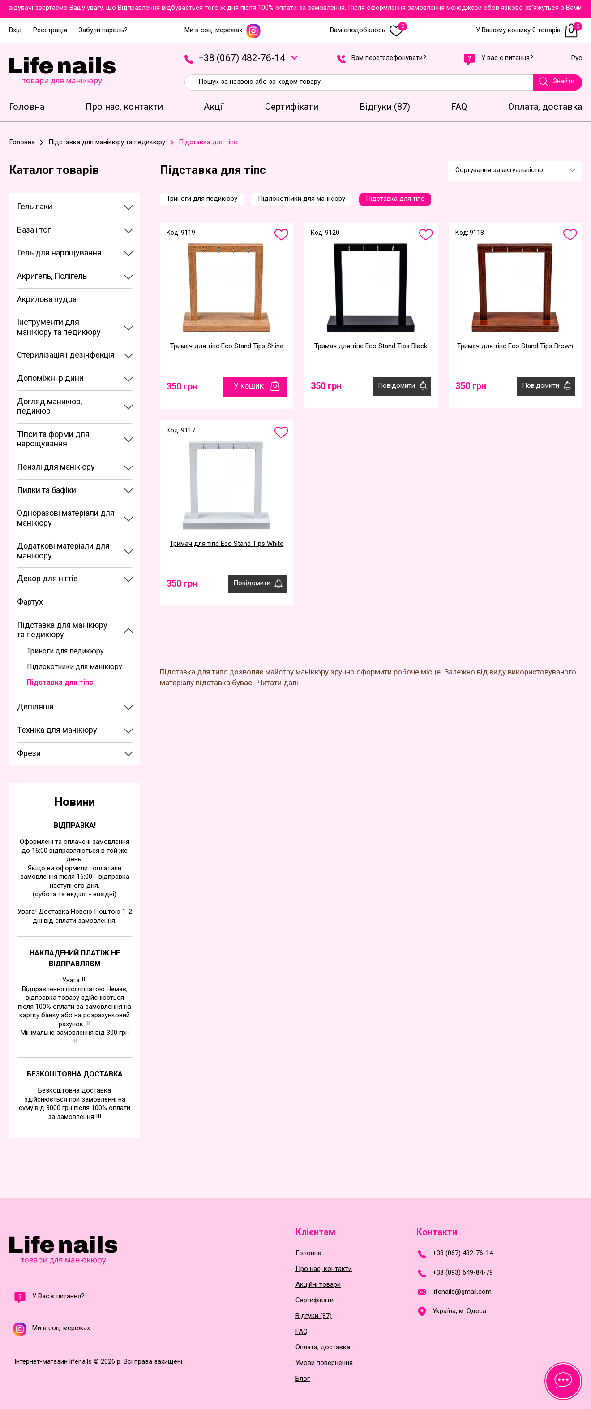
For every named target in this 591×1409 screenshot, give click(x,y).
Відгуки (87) (314, 1316)
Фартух (30, 601)
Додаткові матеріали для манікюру (63, 550)
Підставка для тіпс (60, 682)
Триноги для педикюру (65, 651)
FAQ (302, 1331)
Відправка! (75, 825)
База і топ (34, 229)
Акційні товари (318, 1284)
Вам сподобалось (368, 30)
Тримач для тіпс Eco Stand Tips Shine (226, 346)
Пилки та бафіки (46, 490)
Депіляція (35, 706)
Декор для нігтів (47, 578)
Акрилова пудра (47, 299)
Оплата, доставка (323, 1347)
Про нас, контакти (324, 1269)
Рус (576, 58)
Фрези (29, 753)
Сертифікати (315, 1300)
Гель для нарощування (59, 252)
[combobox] (515, 171)
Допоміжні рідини (50, 378)
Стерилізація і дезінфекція (66, 354)
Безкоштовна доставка (75, 1074)
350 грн (182, 386)
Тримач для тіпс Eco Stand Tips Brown (515, 346)
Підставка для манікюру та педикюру (62, 630)
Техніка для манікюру (57, 730)
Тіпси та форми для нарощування (53, 439)
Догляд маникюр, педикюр (49, 406)
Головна (308, 1253)
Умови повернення (324, 1363)
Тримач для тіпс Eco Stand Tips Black (370, 346)
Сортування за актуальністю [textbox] (499, 170)
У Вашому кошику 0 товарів (529, 30)
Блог (303, 1378)
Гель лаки (34, 206)
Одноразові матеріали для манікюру (66, 517)
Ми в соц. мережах (222, 30)
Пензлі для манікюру (56, 466)
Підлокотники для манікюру (74, 666)
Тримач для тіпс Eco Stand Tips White (226, 544)
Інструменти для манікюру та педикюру (59, 327)
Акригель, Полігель (52, 276)
